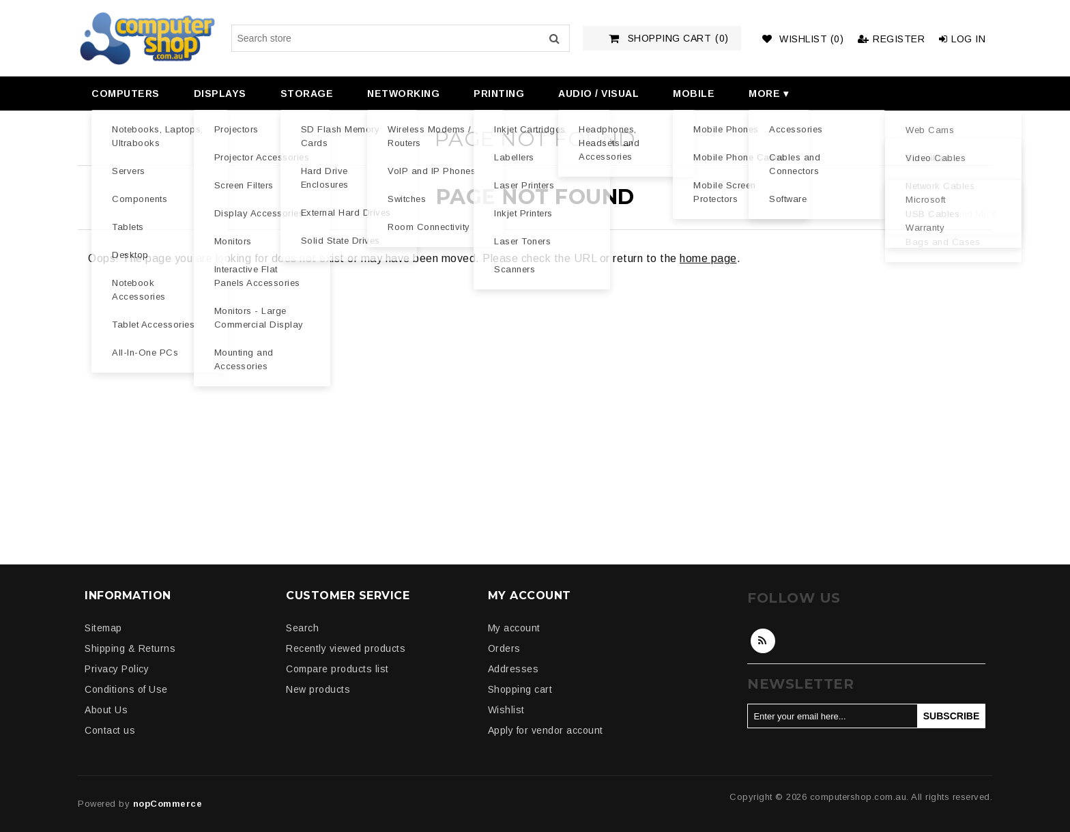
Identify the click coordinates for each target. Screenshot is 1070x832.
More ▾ (768, 93)
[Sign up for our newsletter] (832, 716)
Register (891, 38)
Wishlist (506, 709)
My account (514, 627)
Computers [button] (125, 93)
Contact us (110, 730)
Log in (962, 38)
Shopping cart (520, 689)
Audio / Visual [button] (598, 93)
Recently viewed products (345, 648)
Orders (504, 648)
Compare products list (337, 668)
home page (708, 258)
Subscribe (951, 716)
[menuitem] (124, 93)
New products (318, 689)
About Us (106, 709)
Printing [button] (499, 93)
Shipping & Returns (130, 648)
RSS (763, 641)
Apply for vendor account (545, 730)
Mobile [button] (693, 93)
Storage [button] (307, 93)
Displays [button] (220, 93)
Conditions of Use (126, 689)
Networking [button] (403, 93)
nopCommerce (168, 804)
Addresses (513, 668)
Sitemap (103, 627)
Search (554, 38)
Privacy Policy (117, 668)
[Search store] (400, 38)
